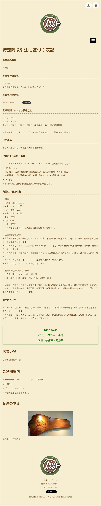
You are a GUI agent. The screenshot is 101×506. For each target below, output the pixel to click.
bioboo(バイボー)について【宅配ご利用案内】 (25, 379)
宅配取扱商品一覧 (13, 360)
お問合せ (9, 384)
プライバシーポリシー (15, 388)
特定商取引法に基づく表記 (17, 393)
